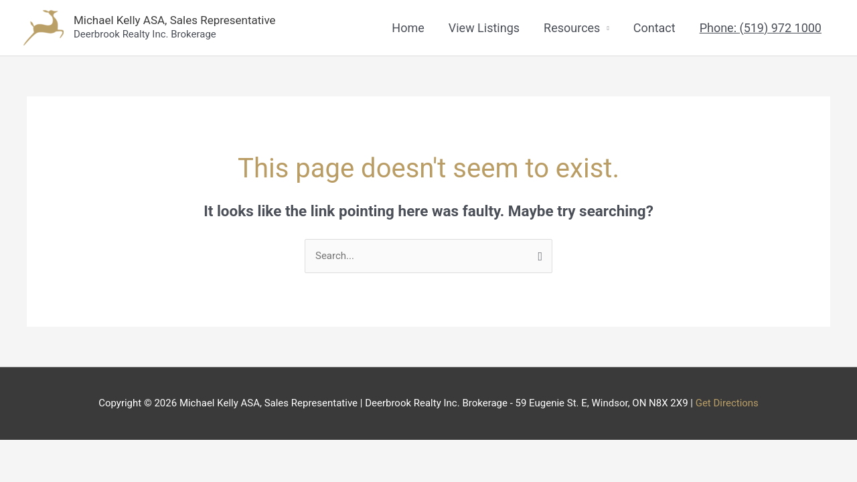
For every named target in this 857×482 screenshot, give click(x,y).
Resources (572, 28)
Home (408, 28)
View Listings (484, 28)
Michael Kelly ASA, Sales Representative (175, 20)
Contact (654, 28)
